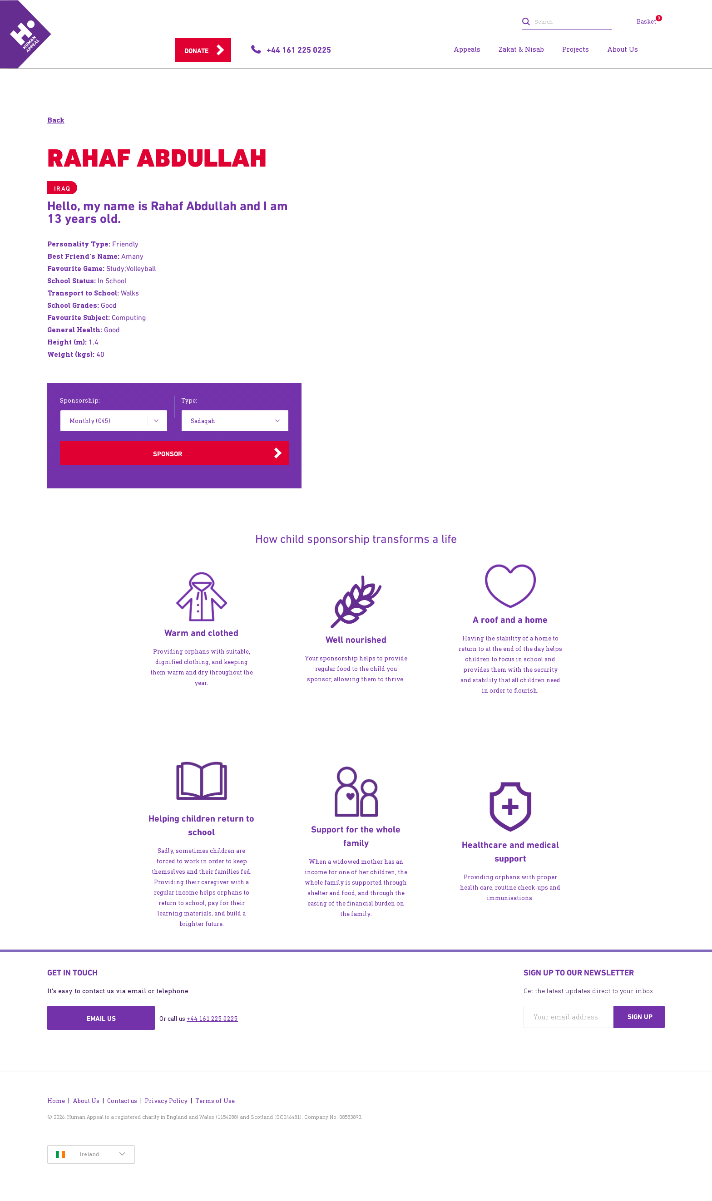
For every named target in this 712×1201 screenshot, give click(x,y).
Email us (101, 1018)
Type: (189, 400)
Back (55, 120)
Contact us (122, 1101)
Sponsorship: (80, 400)
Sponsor (167, 454)
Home (56, 1101)
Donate (196, 51)
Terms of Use (215, 1101)
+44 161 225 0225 (212, 1019)
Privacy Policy (166, 1101)
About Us (86, 1101)
